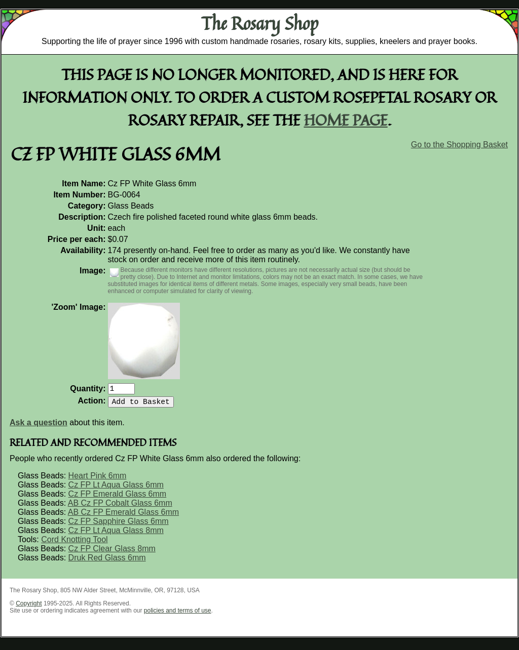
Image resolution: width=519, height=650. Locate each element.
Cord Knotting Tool (74, 543)
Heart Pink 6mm (97, 479)
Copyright (29, 607)
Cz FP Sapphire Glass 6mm (118, 525)
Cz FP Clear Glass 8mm (112, 552)
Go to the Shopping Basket (459, 144)
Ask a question (38, 426)
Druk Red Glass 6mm (107, 561)
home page (346, 119)
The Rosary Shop (259, 23)
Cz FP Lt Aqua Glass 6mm (116, 488)
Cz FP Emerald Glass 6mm (117, 498)
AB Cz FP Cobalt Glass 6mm (120, 507)
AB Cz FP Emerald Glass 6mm (123, 516)
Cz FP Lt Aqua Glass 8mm (116, 534)
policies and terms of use (177, 614)
